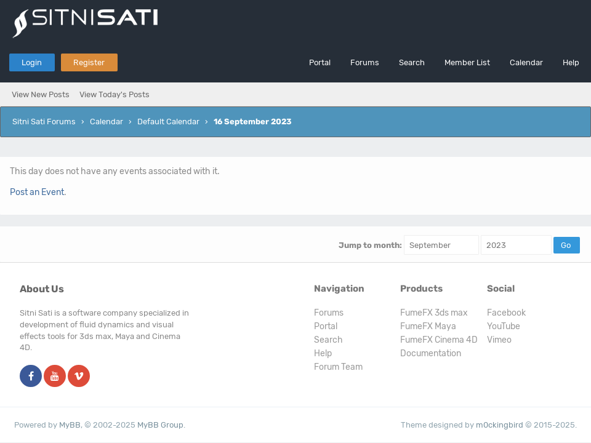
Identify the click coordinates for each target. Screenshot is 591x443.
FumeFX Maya (428, 326)
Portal (320, 62)
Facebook (506, 313)
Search (412, 62)
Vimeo (499, 340)
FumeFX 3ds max (434, 313)
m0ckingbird (499, 424)
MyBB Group (160, 424)
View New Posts (41, 94)
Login (32, 62)
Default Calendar (168, 121)
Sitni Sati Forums (44, 121)
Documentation (430, 353)
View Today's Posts (114, 94)
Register (89, 62)
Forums (364, 62)
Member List (467, 62)
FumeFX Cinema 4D (439, 340)
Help (571, 62)
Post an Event (37, 192)
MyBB (70, 424)
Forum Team (338, 367)
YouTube (503, 326)
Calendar (526, 62)
